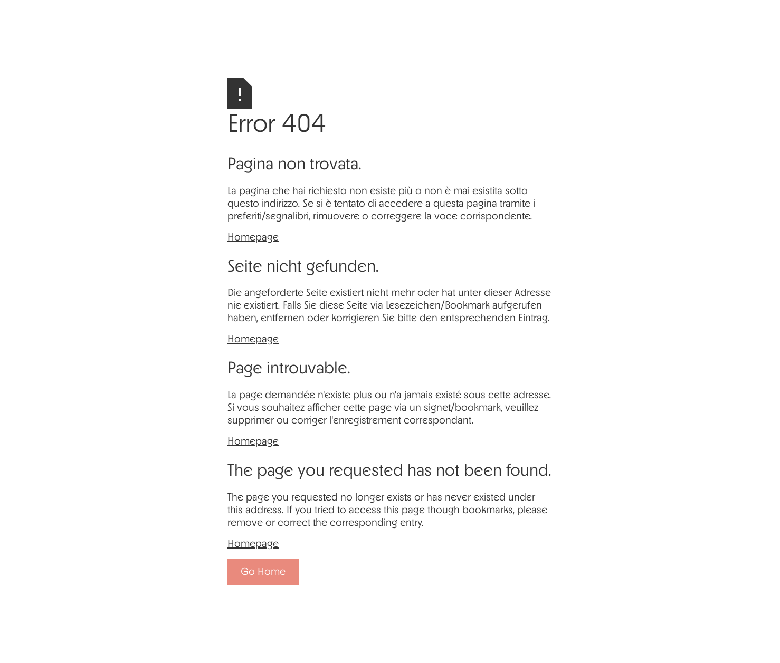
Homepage (253, 238)
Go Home (263, 572)
